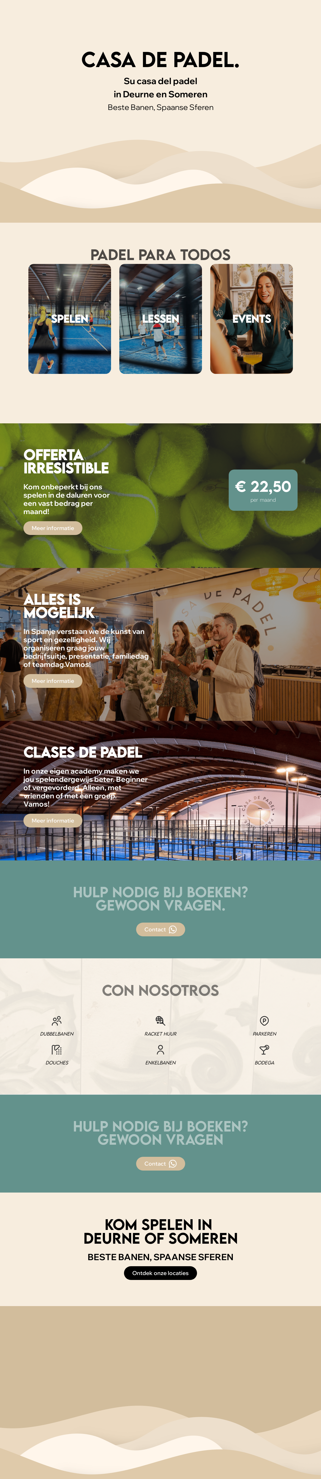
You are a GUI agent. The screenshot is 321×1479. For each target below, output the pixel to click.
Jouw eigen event (241, 22)
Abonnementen (96, 21)
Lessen (137, 21)
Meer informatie (53, 528)
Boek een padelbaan (285, 21)
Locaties (54, 21)
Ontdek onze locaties (160, 1273)
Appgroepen (174, 21)
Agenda (213, 21)
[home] (15, 22)
